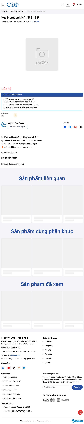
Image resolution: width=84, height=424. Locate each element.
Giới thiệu (48, 358)
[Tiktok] (14, 368)
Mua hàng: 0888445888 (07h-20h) (17, 407)
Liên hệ (47, 363)
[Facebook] (3, 368)
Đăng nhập (49, 346)
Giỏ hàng (48, 354)
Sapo (50, 421)
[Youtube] (8, 368)
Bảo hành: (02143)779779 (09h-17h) (18, 411)
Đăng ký (48, 350)
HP (11, 21)
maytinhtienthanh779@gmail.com (22, 359)
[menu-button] (3, 5)
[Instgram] (19, 368)
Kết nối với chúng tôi (17, 127)
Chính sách (5, 374)
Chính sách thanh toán (12, 381)
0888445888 (14, 355)
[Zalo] (24, 368)
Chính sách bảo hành (12, 394)
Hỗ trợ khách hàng (49, 338)
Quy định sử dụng (10, 377)
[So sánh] (35, 22)
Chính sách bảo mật (11, 386)
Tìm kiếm (48, 341)
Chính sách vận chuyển (12, 398)
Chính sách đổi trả (11, 390)
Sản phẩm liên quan (42, 178)
